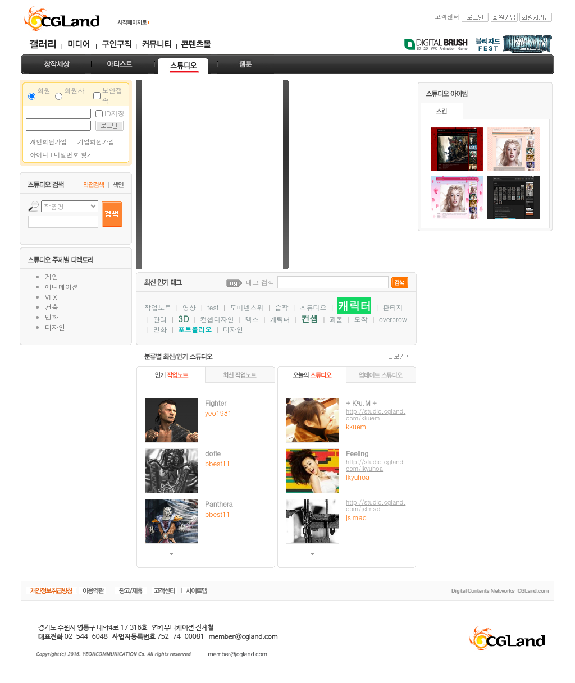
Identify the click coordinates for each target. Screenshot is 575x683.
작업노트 (157, 307)
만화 (51, 317)
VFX (51, 296)
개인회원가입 (46, 141)
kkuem (356, 426)
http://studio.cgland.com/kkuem (375, 414)
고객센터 (447, 16)
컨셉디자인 (217, 319)
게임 (51, 276)
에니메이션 (62, 286)
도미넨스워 (246, 307)
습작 (281, 307)
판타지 (393, 307)
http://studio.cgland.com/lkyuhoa (375, 465)
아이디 (39, 154)
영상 (189, 307)
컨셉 (310, 318)
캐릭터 (354, 305)
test (212, 307)
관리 (160, 319)
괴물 (336, 319)
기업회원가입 (96, 141)
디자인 (55, 327)
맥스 (252, 319)
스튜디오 (312, 307)
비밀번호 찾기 (73, 154)
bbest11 (217, 463)
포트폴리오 (195, 329)
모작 (361, 319)
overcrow (393, 319)
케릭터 (280, 319)
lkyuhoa (357, 477)
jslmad (356, 517)
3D (183, 318)
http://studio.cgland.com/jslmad (375, 505)
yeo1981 (218, 413)
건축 (51, 306)
